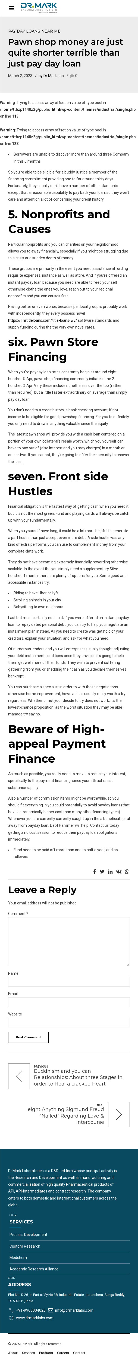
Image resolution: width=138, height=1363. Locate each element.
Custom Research (25, 1246)
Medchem (18, 1257)
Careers (63, 1353)
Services (28, 1353)
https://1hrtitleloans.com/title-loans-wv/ (42, 320)
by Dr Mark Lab (51, 76)
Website (15, 1014)
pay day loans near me (34, 31)
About (13, 1353)
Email (13, 994)
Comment (18, 913)
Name (13, 973)
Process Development (28, 1234)
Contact (79, 1353)
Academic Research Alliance (34, 1269)
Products (46, 1353)
